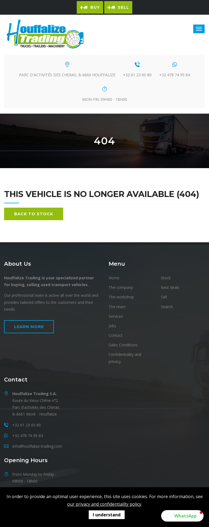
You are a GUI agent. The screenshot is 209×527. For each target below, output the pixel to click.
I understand (107, 515)
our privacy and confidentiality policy (104, 504)
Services (116, 316)
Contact (115, 335)
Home (114, 277)
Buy (90, 7)
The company (121, 287)
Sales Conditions (123, 344)
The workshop (121, 296)
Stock (166, 277)
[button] (182, 516)
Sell (118, 7)
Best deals (170, 287)
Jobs (112, 325)
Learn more (29, 326)
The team (117, 306)
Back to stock (33, 213)
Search (167, 306)
